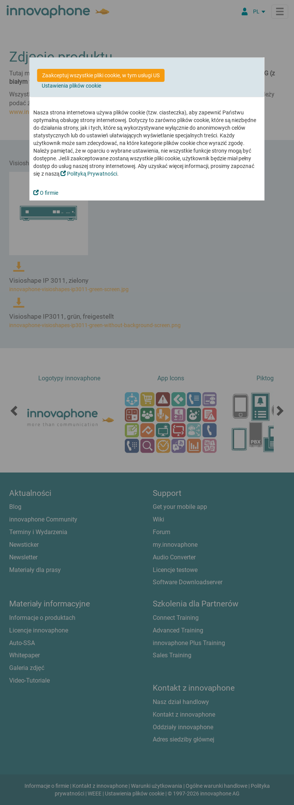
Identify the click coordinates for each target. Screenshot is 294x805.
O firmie (45, 193)
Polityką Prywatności (88, 174)
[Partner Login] (244, 11)
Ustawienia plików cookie (71, 86)
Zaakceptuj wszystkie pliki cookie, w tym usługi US (101, 75)
